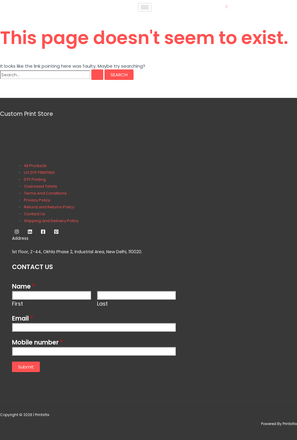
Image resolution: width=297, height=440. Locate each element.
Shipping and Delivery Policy (51, 221)
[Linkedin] (30, 232)
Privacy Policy (37, 200)
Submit (26, 367)
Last (102, 303)
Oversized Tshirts (40, 186)
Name (23, 286)
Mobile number (37, 342)
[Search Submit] (97, 74)
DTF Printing (35, 179)
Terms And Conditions (45, 193)
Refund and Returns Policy (49, 207)
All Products (35, 166)
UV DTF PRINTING (39, 172)
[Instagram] (17, 232)
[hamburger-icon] (144, 7)
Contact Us (34, 214)
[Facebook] (43, 232)
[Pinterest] (56, 232)
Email (22, 318)
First (17, 303)
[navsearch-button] (226, 6)
